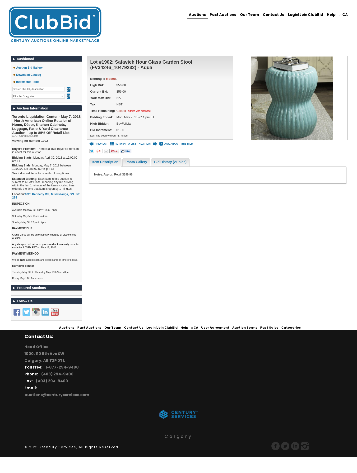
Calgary (179, 436)
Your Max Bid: (100, 98)
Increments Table (27, 82)
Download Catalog (28, 74)
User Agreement (215, 327)
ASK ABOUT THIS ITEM (176, 144)
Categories (291, 327)
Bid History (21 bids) (170, 162)
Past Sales (269, 327)
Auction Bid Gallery (29, 67)
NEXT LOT (148, 144)
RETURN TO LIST (123, 144)
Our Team (249, 14)
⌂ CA (343, 14)
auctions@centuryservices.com (56, 394)
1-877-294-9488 (61, 367)
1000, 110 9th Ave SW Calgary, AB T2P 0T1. (44, 357)
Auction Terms (244, 327)
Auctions (197, 14)
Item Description (105, 162)
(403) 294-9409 (51, 381)
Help (331, 14)
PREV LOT (98, 144)
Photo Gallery (136, 162)
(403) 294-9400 (57, 374)
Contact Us (273, 14)
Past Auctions (223, 14)
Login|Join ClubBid (305, 14)
